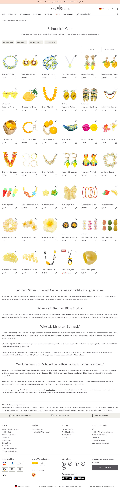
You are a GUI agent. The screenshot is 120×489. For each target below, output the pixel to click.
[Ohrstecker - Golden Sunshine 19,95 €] (30, 67)
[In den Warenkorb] (16, 77)
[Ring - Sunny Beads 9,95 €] (50, 132)
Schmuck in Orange (52, 335)
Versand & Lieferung (8, 435)
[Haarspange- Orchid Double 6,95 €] (109, 132)
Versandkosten (65, 486)
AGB (93, 429)
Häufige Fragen (7, 443)
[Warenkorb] (118, 8)
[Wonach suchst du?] (97, 14)
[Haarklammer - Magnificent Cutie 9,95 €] (69, 132)
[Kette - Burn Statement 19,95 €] (10, 165)
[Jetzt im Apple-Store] (67, 478)
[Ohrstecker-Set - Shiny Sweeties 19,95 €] (89, 230)
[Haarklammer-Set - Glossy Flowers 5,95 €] (50, 197)
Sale (58, 14)
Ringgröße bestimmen (9, 448)
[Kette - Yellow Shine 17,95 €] (50, 99)
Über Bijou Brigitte (68, 432)
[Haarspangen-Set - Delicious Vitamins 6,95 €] (10, 197)
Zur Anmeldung (105, 468)
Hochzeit (49, 14)
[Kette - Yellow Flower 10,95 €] (69, 67)
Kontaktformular (37, 429)
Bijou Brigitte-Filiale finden (41, 432)
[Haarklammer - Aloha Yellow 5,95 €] (30, 230)
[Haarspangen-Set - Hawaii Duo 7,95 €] (89, 132)
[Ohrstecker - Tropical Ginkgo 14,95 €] (89, 165)
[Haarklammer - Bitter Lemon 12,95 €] (30, 99)
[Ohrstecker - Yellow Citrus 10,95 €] (69, 99)
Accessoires (25, 14)
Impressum (95, 437)
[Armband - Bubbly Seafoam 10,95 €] (109, 165)
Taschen (36, 355)
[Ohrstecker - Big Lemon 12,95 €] (109, 67)
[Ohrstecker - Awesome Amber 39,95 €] (69, 230)
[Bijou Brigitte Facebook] (76, 464)
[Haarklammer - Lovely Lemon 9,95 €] (10, 262)
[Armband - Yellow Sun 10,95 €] (30, 132)
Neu (3, 14)
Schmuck (12, 14)
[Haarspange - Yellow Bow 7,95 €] (69, 197)
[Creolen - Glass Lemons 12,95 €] (69, 165)
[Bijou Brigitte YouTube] (64, 468)
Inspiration (68, 14)
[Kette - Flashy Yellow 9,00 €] (69, 262)
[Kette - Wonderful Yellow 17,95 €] (50, 165)
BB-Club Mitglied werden (10, 429)
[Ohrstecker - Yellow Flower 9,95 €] (10, 99)
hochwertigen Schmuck (44, 317)
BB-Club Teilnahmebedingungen (102, 432)
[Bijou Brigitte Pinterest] (83, 464)
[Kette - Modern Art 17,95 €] (50, 262)
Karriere (64, 437)
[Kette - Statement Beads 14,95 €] (30, 197)
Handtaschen (50, 390)
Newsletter (5, 446)
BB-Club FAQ (6, 432)
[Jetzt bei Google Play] (79, 478)
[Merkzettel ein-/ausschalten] (16, 56)
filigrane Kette (79, 384)
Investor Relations (68, 429)
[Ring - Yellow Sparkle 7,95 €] (89, 262)
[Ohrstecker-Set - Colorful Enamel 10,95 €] (109, 230)
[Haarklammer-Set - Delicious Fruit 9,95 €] (109, 197)
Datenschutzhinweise (99, 435)
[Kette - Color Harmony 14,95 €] (109, 99)
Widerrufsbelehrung (98, 440)
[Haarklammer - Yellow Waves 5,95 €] (30, 262)
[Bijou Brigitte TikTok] (64, 464)
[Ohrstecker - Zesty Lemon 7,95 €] (89, 67)
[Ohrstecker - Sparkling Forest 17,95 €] (89, 99)
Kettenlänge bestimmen (10, 451)
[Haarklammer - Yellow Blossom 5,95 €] (50, 230)
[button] (108, 8)
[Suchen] (117, 14)
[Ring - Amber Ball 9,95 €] (10, 132)
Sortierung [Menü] (110, 49)
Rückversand (6, 437)
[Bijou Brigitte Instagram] (70, 464)
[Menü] (90, 49)
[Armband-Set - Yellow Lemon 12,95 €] (30, 165)
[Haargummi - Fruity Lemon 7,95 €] (50, 67)
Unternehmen (66, 435)
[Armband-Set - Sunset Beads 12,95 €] (89, 197)
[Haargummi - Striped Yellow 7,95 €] (10, 230)
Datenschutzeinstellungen (101, 443)
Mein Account (6, 440)
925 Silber (37, 14)
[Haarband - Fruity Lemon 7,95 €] (10, 67)
